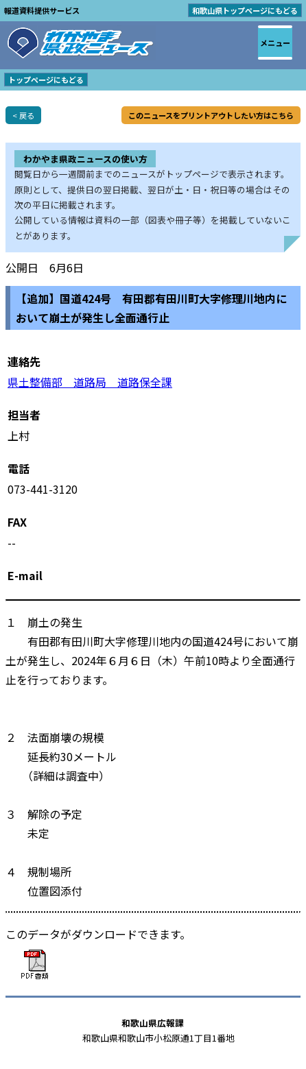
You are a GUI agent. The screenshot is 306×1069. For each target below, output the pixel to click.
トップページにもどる (46, 79)
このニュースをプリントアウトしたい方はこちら (211, 115)
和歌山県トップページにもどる (245, 10)
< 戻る (23, 115)
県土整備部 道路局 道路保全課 (90, 382)
